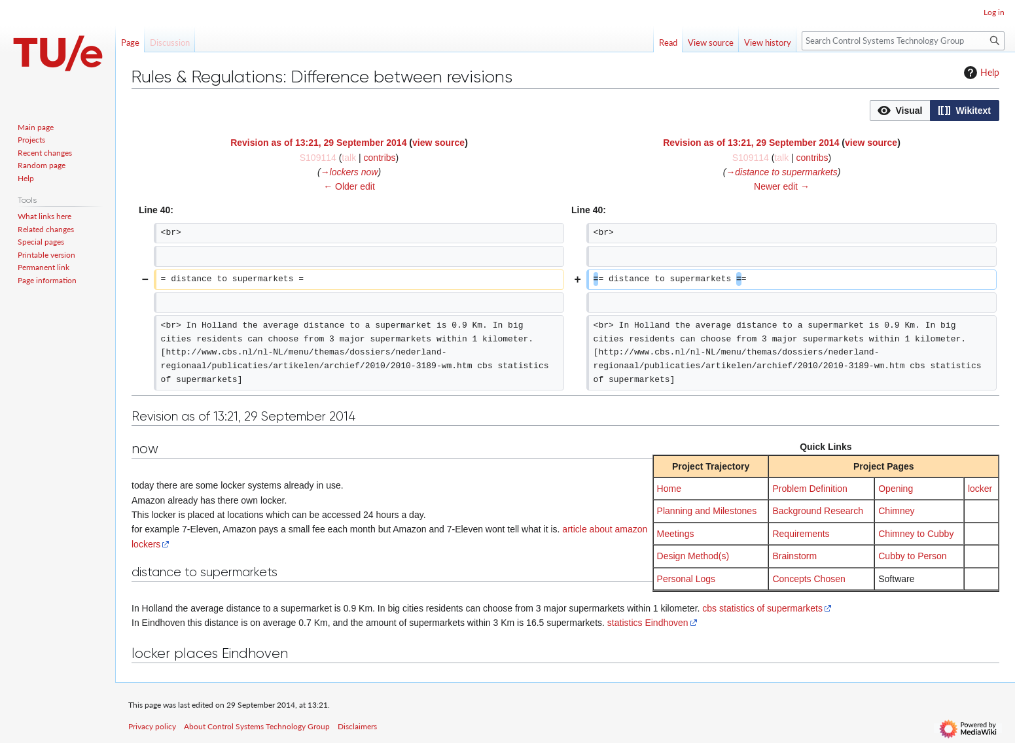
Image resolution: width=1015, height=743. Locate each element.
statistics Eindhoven (647, 622)
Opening (895, 488)
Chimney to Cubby (915, 533)
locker (980, 488)
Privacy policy (152, 726)
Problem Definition (809, 488)
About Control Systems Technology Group (257, 726)
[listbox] (934, 110)
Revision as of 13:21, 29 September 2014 (318, 142)
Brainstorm (794, 556)
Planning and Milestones (707, 511)
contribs (380, 157)
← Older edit (349, 186)
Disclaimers (357, 726)
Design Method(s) (693, 556)
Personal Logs (686, 579)
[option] (900, 110)
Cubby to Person (912, 556)
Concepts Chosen (808, 579)
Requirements (800, 533)
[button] (900, 110)
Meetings (675, 533)
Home (669, 488)
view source (438, 142)
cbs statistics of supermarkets (762, 608)
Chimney (896, 511)
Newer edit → (782, 186)
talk (349, 157)
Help (980, 72)
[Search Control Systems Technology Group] (903, 40)
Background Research (817, 511)
